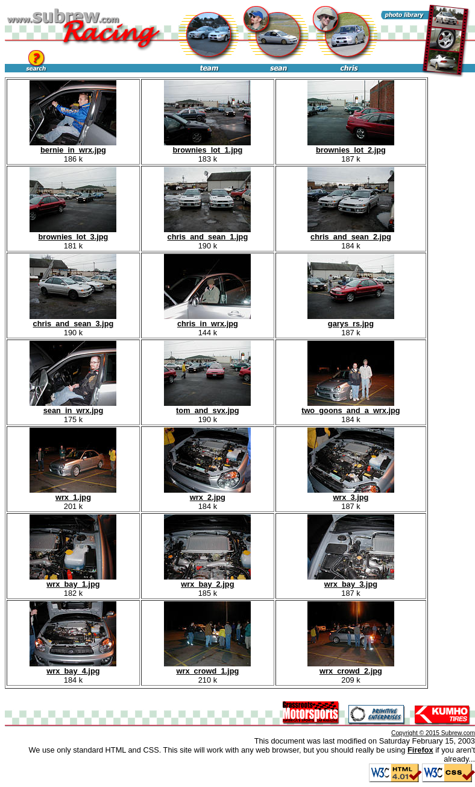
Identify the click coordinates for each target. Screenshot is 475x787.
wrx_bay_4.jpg (73, 667)
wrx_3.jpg (350, 493)
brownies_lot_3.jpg (73, 233)
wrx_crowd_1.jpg (207, 667)
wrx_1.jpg (73, 493)
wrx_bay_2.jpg (207, 580)
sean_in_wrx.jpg (73, 407)
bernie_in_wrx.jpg (73, 146)
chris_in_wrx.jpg (207, 320)
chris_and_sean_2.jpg (350, 233)
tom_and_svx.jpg (207, 407)
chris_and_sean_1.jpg (207, 233)
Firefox (420, 749)
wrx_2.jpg (207, 493)
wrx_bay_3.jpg (350, 580)
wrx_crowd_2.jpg (350, 667)
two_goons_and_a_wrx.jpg (350, 407)
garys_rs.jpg (350, 320)
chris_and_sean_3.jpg (73, 320)
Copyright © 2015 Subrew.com (433, 733)
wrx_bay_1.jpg (73, 580)
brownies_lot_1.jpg (207, 146)
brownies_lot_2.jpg (350, 146)
